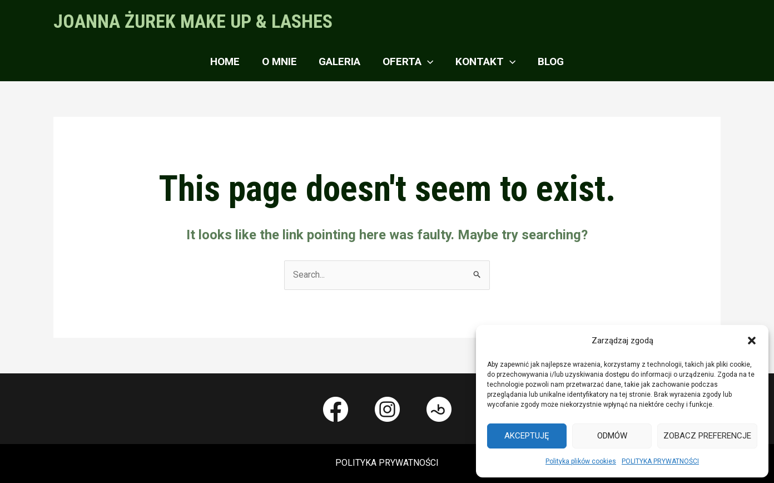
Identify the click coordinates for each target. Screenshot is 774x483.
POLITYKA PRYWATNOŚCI (660, 461)
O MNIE (280, 61)
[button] (751, 340)
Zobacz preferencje (707, 436)
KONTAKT (484, 61)
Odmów (612, 436)
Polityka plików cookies (580, 461)
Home (227, 61)
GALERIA (340, 61)
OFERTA (407, 61)
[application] (427, 61)
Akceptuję (526, 436)
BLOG (548, 61)
